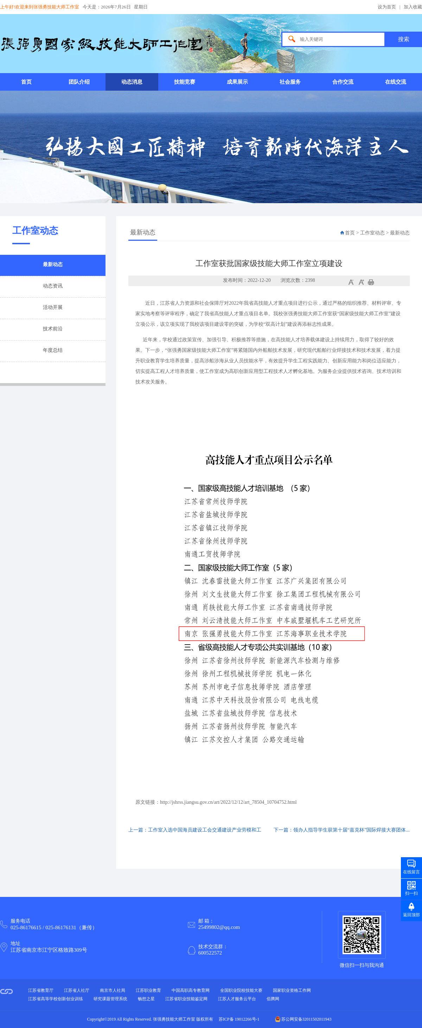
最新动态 (53, 264)
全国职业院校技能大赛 (241, 990)
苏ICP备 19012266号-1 (239, 1019)
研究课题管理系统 (110, 998)
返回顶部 (411, 914)
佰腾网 (273, 998)
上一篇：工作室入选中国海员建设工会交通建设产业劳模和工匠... (194, 834)
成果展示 (237, 82)
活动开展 (53, 307)
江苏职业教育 (148, 990)
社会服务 (290, 82)
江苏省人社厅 (76, 990)
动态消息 (131, 82)
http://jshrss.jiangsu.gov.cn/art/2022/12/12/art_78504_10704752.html (228, 802)
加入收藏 (413, 6)
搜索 (403, 39)
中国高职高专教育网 (191, 990)
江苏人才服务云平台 (237, 998)
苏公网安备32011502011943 (303, 1019)
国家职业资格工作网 (292, 990)
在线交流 (395, 82)
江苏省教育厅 (40, 990)
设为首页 (387, 6)
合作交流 (342, 82)
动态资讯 (53, 286)
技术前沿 (53, 328)
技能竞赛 (184, 82)
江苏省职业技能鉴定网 (186, 998)
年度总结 (53, 350)
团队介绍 (79, 82)
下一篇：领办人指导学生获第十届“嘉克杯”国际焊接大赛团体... (342, 830)
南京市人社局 (112, 990)
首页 (26, 82)
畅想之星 (146, 998)
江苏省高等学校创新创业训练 (55, 998)
